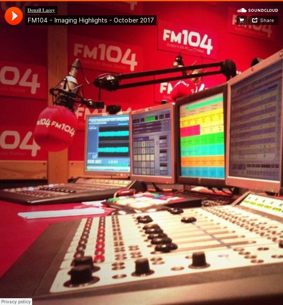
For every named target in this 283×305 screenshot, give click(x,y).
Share (267, 20)
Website (241, 20)
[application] (14, 16)
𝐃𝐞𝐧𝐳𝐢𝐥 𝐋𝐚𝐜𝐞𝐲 (41, 10)
